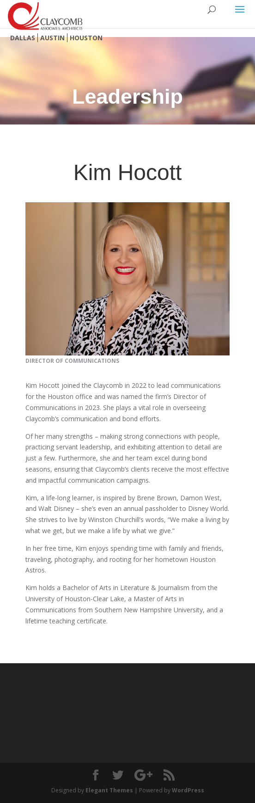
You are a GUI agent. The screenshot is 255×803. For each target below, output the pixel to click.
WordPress (188, 790)
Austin (52, 37)
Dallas (22, 37)
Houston (86, 37)
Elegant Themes (109, 790)
